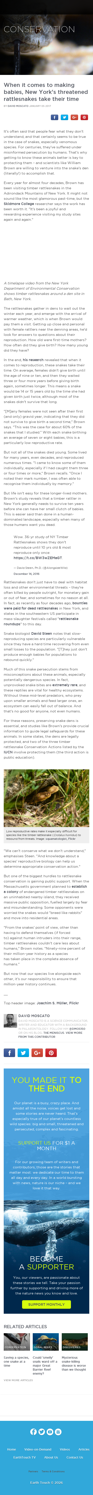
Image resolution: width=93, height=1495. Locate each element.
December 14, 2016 (26, 573)
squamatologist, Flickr (61, 838)
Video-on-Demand (37, 1449)
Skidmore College (19, 204)
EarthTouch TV (24, 1457)
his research (33, 360)
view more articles (18, 1380)
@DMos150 (77, 1028)
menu (5, 7)
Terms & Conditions (53, 1471)
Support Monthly (46, 1304)
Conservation (39, 29)
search (87, 7)
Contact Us (74, 1457)
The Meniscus (53, 1032)
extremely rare (64, 685)
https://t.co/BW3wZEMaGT (38, 558)
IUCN (8, 752)
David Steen (41, 634)
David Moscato (18, 106)
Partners (33, 1471)
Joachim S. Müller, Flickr (58, 1003)
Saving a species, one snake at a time (16, 1361)
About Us (51, 1457)
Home (11, 1449)
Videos (65, 1449)
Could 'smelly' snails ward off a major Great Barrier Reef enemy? (45, 1365)
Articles (84, 1449)
